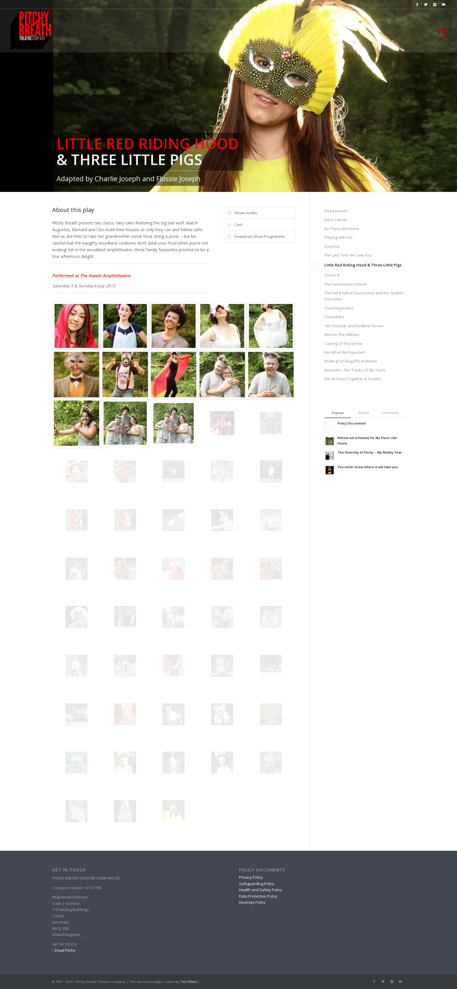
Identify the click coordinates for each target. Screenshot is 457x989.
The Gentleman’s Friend (345, 284)
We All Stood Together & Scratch (352, 378)
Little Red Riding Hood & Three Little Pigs (363, 265)
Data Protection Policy (258, 896)
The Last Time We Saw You (347, 255)
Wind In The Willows (341, 334)
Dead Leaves (336, 210)
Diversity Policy (252, 902)
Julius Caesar (335, 219)
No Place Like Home (341, 228)
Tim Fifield (188, 981)
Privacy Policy (251, 877)
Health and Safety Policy (260, 889)
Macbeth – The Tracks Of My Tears (354, 370)
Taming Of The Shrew (343, 343)
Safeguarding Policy (256, 883)
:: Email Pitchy (63, 950)
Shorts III (332, 275)
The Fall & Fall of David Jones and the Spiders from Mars (364, 296)
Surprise (332, 246)
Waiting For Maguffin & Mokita (350, 361)
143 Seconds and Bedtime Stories (354, 325)
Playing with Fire (338, 237)
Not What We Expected (344, 352)
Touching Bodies (339, 308)
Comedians (334, 316)
